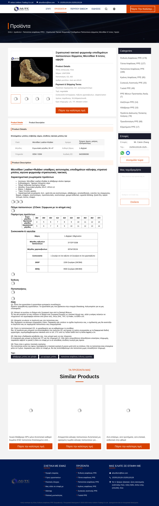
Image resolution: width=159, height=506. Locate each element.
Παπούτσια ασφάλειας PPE (33, 32)
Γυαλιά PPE (82, 495)
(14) (129, 102)
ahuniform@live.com (45, 2)
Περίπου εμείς (79, 9)
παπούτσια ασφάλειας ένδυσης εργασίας (76, 357)
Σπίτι (48, 9)
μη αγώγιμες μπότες (48, 357)
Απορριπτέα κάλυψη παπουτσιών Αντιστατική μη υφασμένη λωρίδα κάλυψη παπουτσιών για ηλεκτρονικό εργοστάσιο (79, 439)
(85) (132, 77)
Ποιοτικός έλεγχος (52, 482)
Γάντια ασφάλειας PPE (86, 477)
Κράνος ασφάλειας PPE (87, 486)
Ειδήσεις (96, 9)
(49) (127, 88)
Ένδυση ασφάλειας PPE (87, 473)
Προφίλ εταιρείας (51, 473)
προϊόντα (17, 32)
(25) (133, 83)
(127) (132, 63)
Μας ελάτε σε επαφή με (54, 486)
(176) (133, 58)
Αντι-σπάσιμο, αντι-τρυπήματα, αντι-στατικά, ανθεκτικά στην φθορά (126, 438)
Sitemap (48, 491)
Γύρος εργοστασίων (53, 477)
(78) (133, 114)
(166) (132, 70)
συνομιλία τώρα (134, 160)
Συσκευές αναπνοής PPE (87, 491)
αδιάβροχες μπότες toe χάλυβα (24, 357)
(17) (129, 127)
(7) (134, 95)
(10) (129, 108)
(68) (131, 121)
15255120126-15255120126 (70, 2)
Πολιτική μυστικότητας (53, 495)
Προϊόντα (60, 9)
